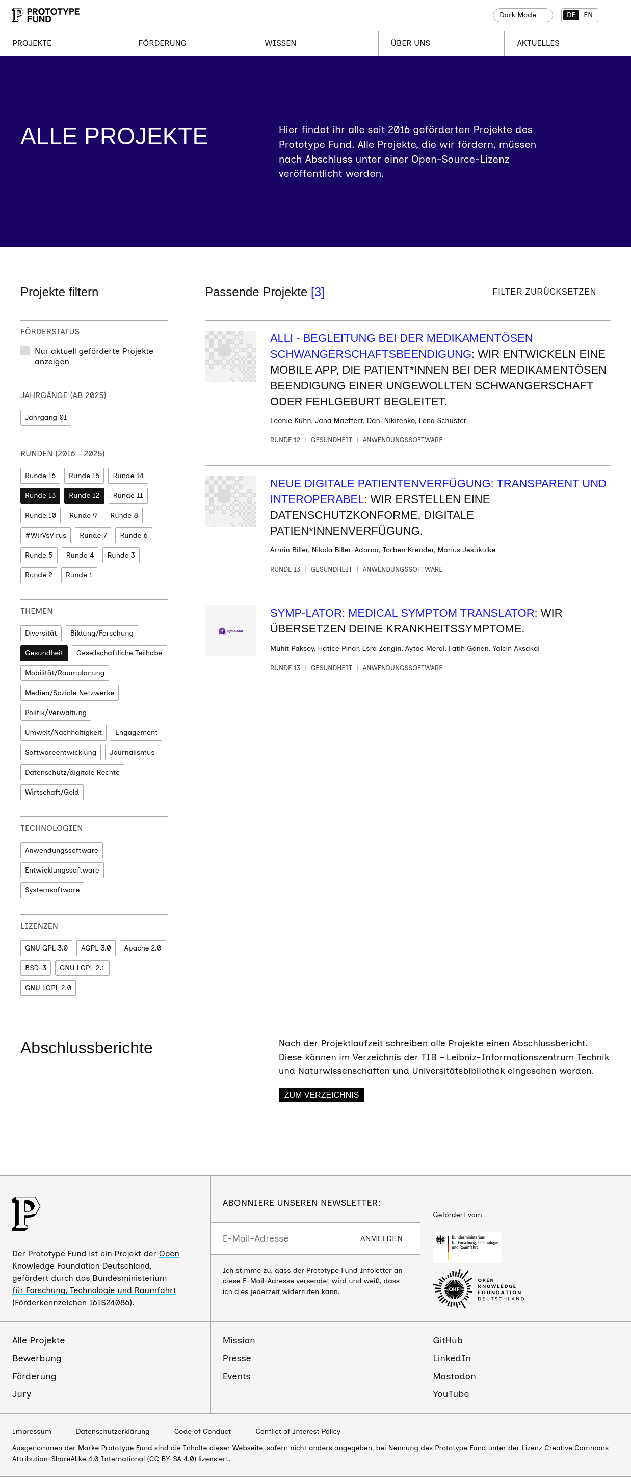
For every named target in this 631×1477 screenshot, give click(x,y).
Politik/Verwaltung (56, 712)
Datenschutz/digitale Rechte (72, 772)
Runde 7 (93, 535)
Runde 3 (121, 555)
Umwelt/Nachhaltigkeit (63, 732)
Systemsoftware (52, 890)
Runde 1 (79, 575)
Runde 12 (84, 495)
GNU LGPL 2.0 (48, 988)
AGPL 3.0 (96, 948)
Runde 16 (40, 475)
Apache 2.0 (143, 948)
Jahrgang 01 (46, 417)
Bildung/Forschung (102, 633)
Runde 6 (133, 535)
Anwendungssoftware (61, 850)
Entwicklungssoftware (62, 870)
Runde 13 (40, 495)
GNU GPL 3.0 (46, 948)
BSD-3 (35, 968)
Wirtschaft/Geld (52, 792)
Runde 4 (80, 555)
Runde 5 (39, 555)
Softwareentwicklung (60, 752)
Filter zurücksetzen (544, 291)
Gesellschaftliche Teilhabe (119, 653)
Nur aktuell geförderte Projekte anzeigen (94, 356)
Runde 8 (124, 515)
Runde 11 (128, 495)
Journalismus (132, 752)
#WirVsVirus (45, 535)
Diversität (41, 633)
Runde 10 (40, 515)
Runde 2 (38, 575)
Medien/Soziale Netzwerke (69, 693)
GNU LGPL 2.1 (82, 968)
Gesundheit (44, 653)
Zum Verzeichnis (321, 1095)
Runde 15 (84, 475)
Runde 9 (83, 515)
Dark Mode (517, 15)
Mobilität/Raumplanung (64, 673)
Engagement (136, 732)
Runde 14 (128, 475)
